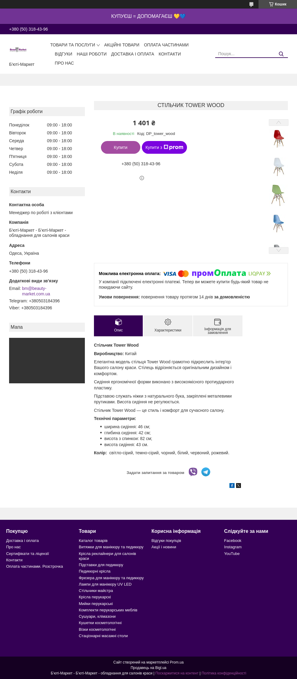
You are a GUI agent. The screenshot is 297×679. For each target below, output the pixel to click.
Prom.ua (177, 662)
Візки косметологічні (97, 629)
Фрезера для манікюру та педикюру (111, 578)
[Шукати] (281, 54)
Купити (121, 147)
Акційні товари (121, 44)
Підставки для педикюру (101, 565)
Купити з (164, 147)
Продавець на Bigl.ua (148, 668)
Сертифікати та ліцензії (27, 553)
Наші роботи (92, 54)
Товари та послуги (72, 44)
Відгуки (63, 54)
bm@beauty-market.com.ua (36, 291)
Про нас (64, 63)
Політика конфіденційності (224, 673)
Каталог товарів (93, 540)
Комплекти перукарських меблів (108, 610)
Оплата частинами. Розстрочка (34, 566)
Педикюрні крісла (95, 571)
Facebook (233, 540)
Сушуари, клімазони (97, 616)
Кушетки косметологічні (100, 622)
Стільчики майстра (96, 590)
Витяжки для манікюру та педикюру (111, 547)
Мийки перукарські (96, 603)
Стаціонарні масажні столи (103, 636)
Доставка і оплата (132, 54)
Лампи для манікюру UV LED (105, 584)
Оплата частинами (166, 44)
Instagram (233, 547)
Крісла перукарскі (95, 597)
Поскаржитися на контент (177, 673)
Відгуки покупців (166, 540)
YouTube (232, 553)
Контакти (170, 54)
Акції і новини (164, 547)
